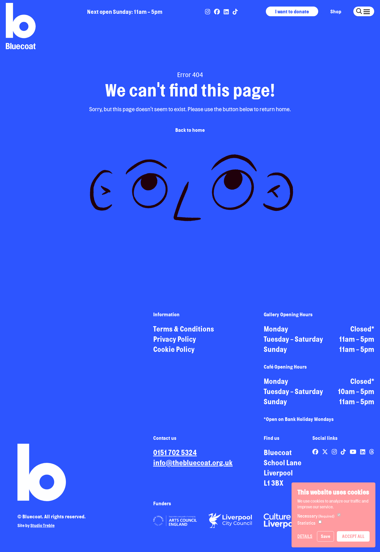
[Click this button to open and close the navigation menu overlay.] (366, 11)
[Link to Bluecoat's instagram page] (208, 11)
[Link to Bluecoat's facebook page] (217, 11)
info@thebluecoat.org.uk (193, 464)
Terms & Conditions (183, 330)
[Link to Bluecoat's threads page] (371, 453)
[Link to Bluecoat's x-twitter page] (325, 453)
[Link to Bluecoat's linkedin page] (227, 11)
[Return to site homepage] (21, 26)
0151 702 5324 (175, 454)
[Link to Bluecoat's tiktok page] (235, 11)
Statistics (306, 523)
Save (325, 536)
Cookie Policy (174, 351)
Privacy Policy (174, 341)
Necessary (315, 516)
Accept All (353, 536)
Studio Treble (42, 527)
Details (304, 536)
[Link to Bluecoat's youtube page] (353, 453)
